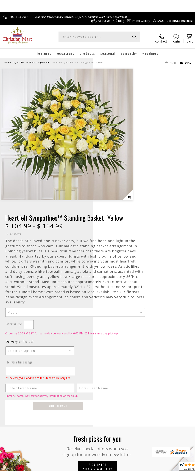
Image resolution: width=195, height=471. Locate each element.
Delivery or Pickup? (113, 234)
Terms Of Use (113, 467)
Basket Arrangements (37, 59)
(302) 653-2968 (18, 17)
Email (185, 59)
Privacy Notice (133, 467)
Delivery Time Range (112, 254)
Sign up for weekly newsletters (97, 363)
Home (7, 59)
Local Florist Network (158, 467)
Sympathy (18, 59)
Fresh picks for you (97, 341)
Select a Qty (106, 212)
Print (170, 59)
